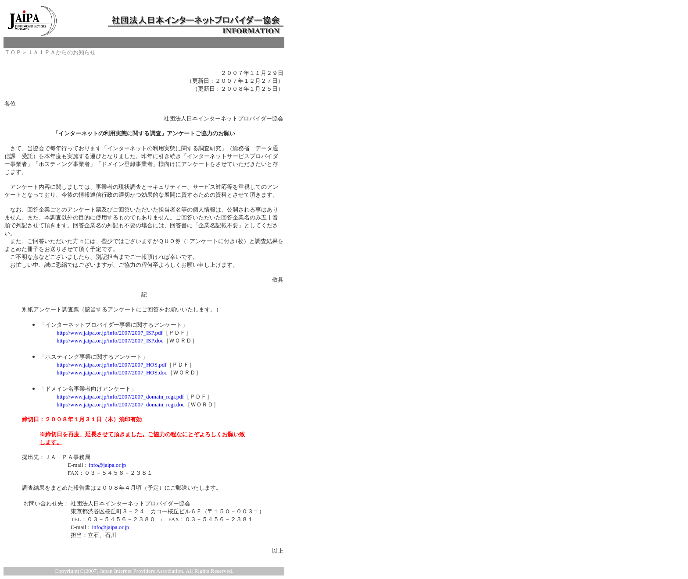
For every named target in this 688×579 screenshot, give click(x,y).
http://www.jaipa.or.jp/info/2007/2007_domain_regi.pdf (120, 396)
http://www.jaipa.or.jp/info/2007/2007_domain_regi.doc (121, 404)
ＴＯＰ (13, 52)
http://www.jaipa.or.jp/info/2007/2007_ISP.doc (110, 340)
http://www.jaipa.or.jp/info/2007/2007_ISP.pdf (110, 332)
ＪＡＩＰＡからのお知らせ (61, 52)
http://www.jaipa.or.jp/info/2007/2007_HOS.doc (112, 372)
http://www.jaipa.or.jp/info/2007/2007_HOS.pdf (111, 364)
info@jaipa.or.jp (107, 465)
